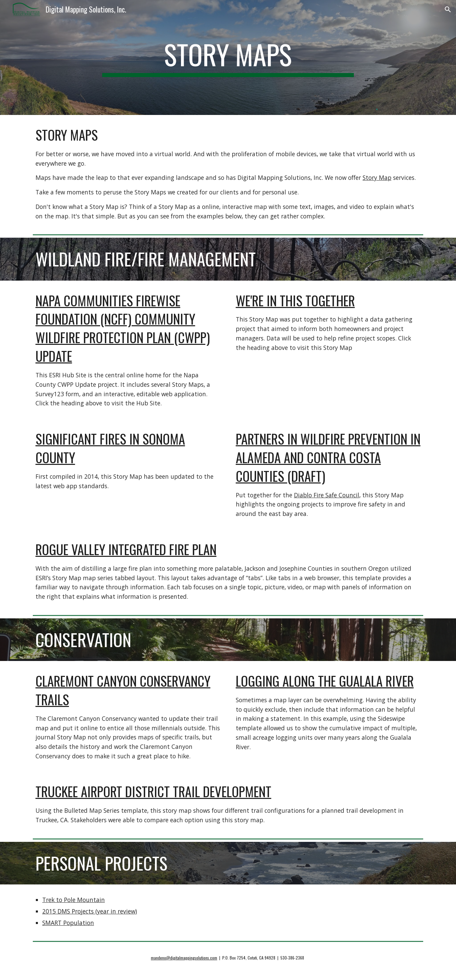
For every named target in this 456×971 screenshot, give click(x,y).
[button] (448, 9)
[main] (228, 57)
